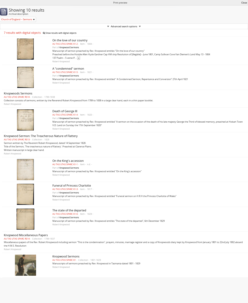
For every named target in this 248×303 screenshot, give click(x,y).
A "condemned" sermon (68, 69)
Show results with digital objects (60, 32)
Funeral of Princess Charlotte (71, 185)
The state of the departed (69, 210)
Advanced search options (124, 26)
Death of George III (64, 111)
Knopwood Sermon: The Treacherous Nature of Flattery (41, 136)
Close (244, 2)
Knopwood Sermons (69, 47)
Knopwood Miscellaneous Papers (26, 235)
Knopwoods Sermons (18, 93)
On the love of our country (69, 40)
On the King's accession (68, 161)
